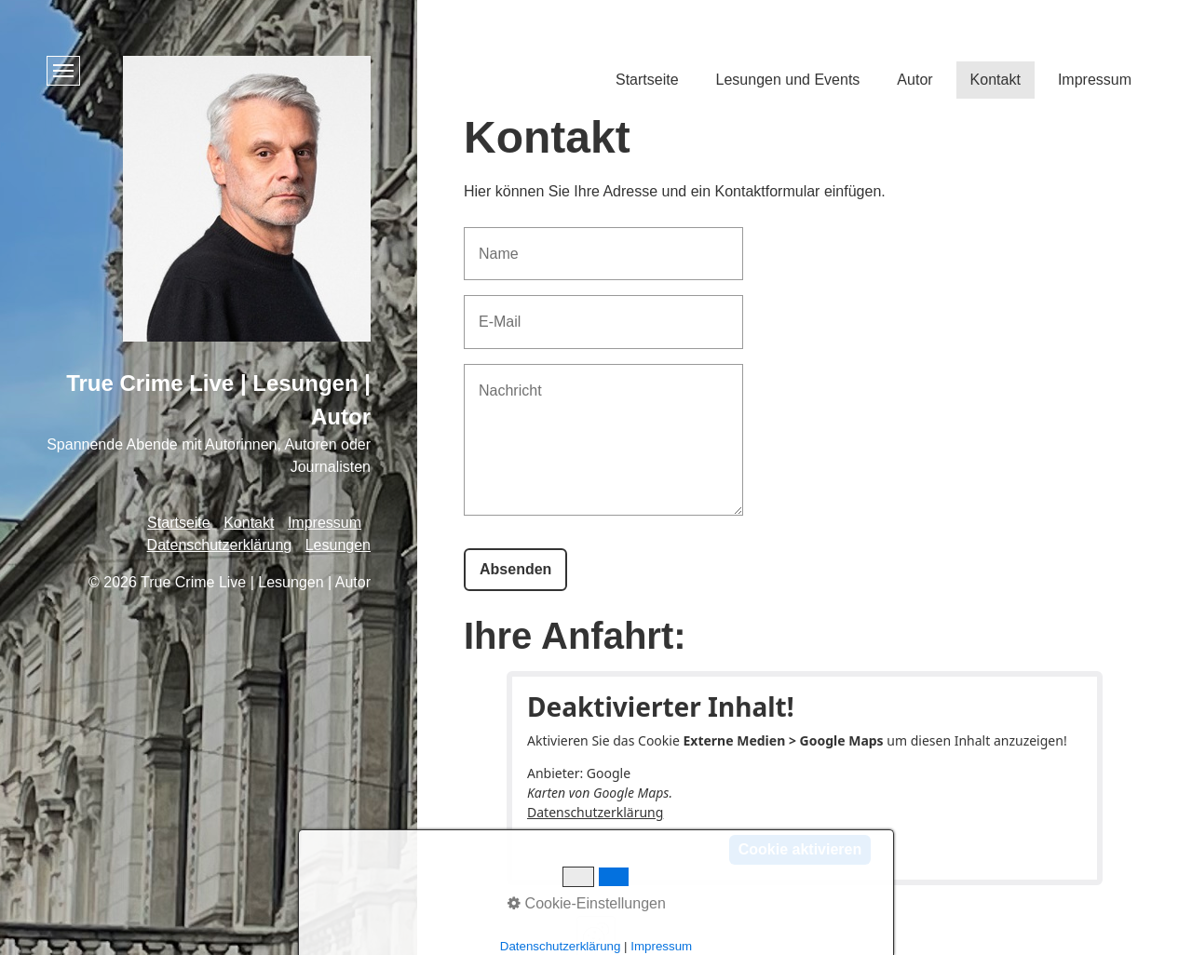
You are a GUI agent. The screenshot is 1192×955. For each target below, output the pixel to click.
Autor (914, 79)
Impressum (1094, 79)
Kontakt (995, 79)
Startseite (647, 79)
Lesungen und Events (788, 79)
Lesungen (338, 545)
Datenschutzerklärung (595, 812)
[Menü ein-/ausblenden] (63, 71)
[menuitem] (647, 83)
